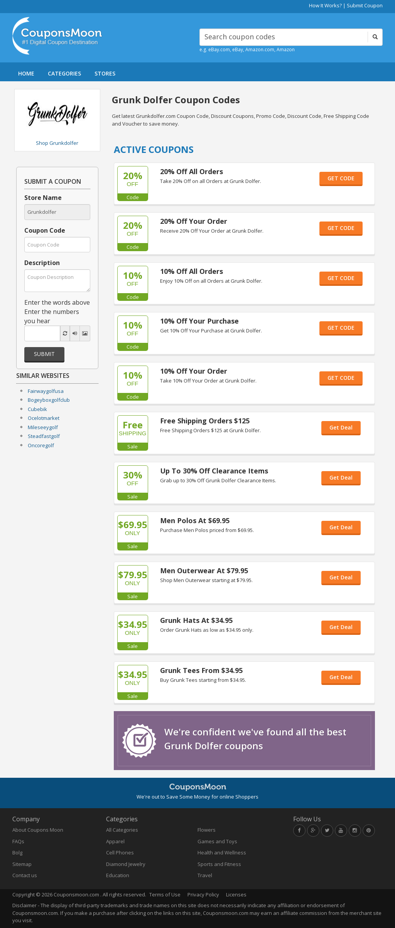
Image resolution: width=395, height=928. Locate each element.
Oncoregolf (41, 445)
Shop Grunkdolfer (57, 142)
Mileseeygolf (43, 427)
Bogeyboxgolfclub (49, 399)
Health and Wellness (222, 852)
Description (42, 262)
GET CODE (340, 178)
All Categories (122, 829)
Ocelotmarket (43, 417)
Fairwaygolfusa (46, 391)
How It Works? (325, 5)
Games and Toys (217, 841)
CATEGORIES (64, 73)
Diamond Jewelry (125, 864)
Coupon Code (44, 230)
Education (117, 875)
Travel (205, 875)
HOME (26, 73)
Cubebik (37, 409)
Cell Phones (120, 852)
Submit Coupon (365, 5)
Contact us (24, 875)
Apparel (115, 841)
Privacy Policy (203, 894)
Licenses (236, 894)
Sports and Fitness (219, 864)
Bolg (17, 852)
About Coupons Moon (37, 829)
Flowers (207, 829)
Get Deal (341, 427)
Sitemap (22, 864)
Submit (44, 353)
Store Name (43, 197)
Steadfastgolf (44, 436)
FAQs (18, 841)
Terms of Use (165, 894)
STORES (105, 73)
